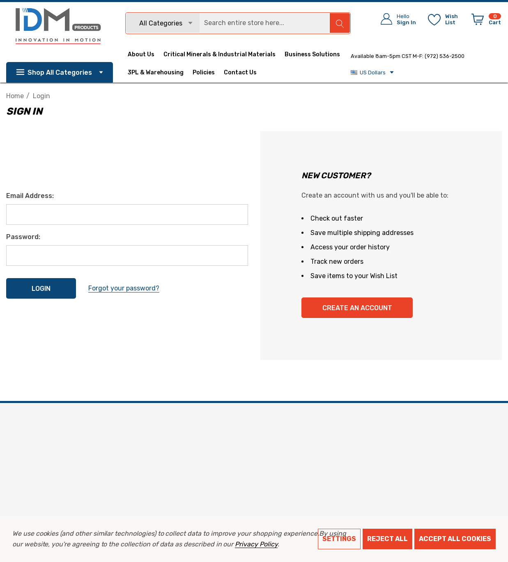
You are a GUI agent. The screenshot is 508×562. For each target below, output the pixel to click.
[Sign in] (395, 19)
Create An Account (357, 308)
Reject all (387, 539)
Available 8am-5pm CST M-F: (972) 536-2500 (407, 56)
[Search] (339, 23)
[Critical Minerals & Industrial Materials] (219, 55)
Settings (339, 539)
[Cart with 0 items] (485, 21)
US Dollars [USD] (373, 72)
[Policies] (204, 73)
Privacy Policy (256, 544)
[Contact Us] (245, 72)
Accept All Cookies (455, 539)
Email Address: (30, 196)
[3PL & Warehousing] (160, 72)
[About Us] (145, 54)
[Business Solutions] (312, 55)
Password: (23, 237)
